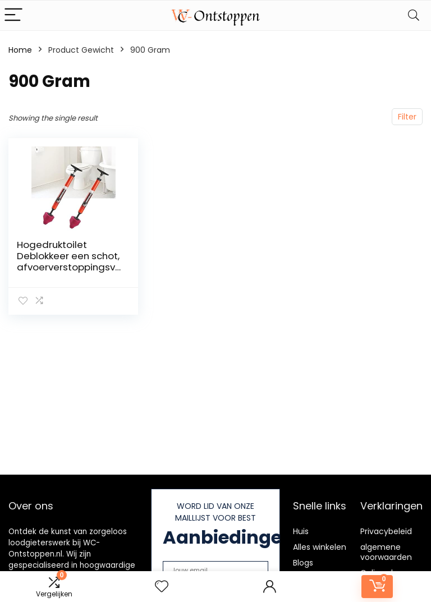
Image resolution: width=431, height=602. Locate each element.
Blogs (303, 562)
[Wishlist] (161, 587)
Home (20, 50)
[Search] (413, 15)
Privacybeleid (386, 531)
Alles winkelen (319, 547)
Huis (301, 531)
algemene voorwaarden (386, 552)
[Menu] (13, 15)
